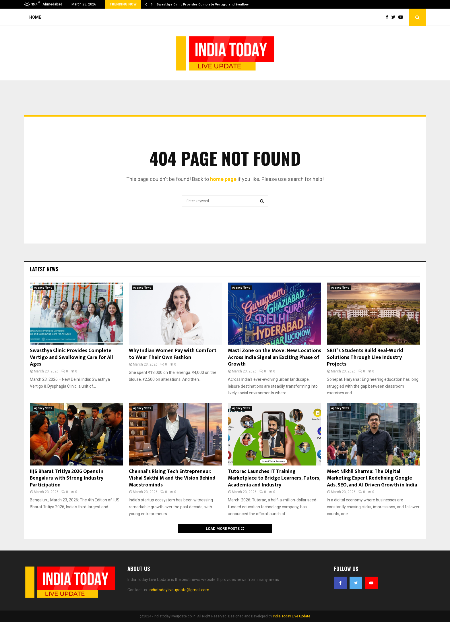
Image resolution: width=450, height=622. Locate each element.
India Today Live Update (291, 616)
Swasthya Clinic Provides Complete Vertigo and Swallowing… (207, 4)
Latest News (44, 269)
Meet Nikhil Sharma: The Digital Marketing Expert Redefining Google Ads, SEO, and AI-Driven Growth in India (372, 478)
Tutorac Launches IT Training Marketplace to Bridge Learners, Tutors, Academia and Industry (274, 478)
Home (35, 17)
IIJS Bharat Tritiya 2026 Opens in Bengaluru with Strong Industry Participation (66, 478)
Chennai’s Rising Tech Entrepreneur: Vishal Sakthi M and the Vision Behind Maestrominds (172, 478)
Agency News (43, 287)
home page (223, 179)
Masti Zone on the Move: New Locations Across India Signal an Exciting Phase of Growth (274, 357)
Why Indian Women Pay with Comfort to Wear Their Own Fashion (172, 354)
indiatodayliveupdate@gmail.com (179, 590)
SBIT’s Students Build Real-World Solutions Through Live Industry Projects (365, 357)
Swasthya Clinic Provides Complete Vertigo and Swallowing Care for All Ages (71, 357)
